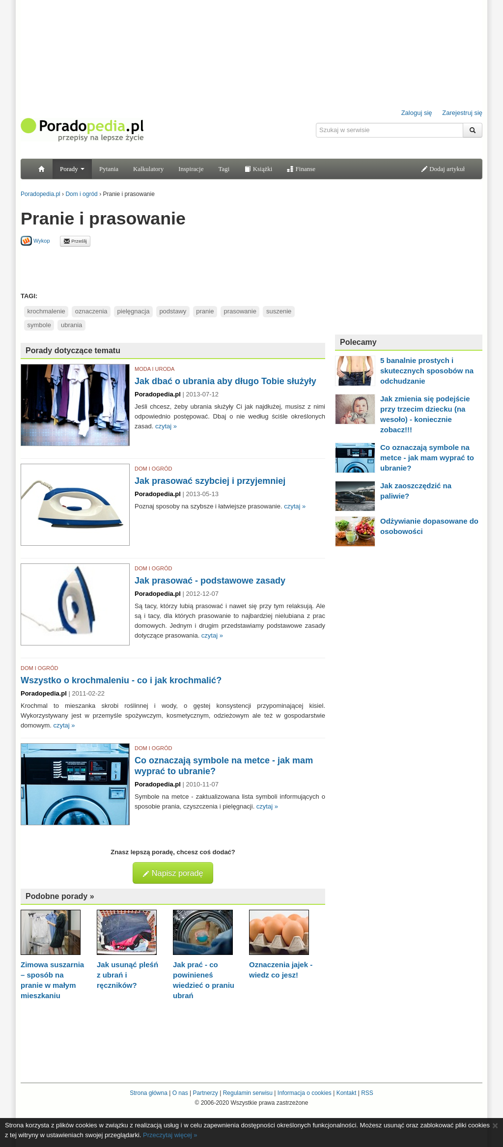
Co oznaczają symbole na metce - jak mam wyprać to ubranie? (427, 457)
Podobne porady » (60, 896)
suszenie (278, 311)
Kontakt (346, 1093)
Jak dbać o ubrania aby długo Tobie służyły (225, 381)
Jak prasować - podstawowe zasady (210, 581)
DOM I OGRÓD (153, 469)
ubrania (71, 325)
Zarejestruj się (462, 112)
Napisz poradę (172, 872)
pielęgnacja (133, 311)
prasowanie (240, 311)
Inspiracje (190, 168)
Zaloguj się (416, 112)
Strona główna (149, 1093)
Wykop (35, 241)
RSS (367, 1093)
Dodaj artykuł (443, 168)
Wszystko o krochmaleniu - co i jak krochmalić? (121, 680)
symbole (39, 325)
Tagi (223, 168)
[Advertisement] (173, 268)
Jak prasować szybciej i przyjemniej (210, 481)
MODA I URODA (154, 369)
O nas (180, 1093)
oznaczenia (91, 311)
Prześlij (75, 241)
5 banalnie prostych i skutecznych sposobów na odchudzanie (427, 370)
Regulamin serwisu (248, 1093)
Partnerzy (205, 1093)
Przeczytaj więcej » (170, 1135)
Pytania (108, 168)
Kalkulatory (148, 168)
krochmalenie (46, 311)
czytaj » (166, 426)
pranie (205, 311)
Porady (72, 168)
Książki (258, 168)
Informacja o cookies (305, 1093)
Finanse (301, 168)
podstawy (172, 311)
